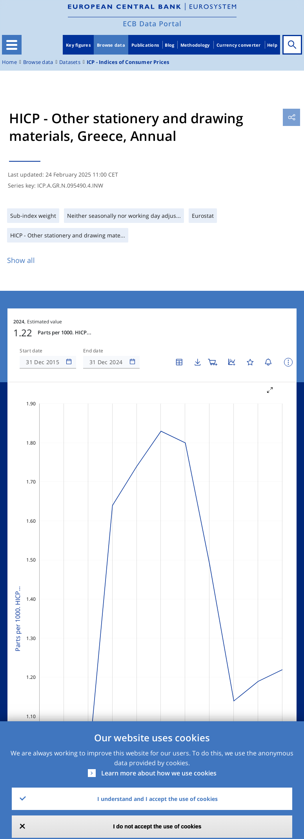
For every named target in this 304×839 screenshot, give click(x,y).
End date (93, 351)
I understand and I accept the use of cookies (157, 799)
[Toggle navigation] (12, 45)
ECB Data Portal (152, 23)
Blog (169, 45)
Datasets (69, 62)
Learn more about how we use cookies (159, 773)
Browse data (111, 45)
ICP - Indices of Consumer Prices (128, 62)
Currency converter (239, 45)
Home (9, 62)
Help (272, 45)
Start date (31, 351)
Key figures (78, 45)
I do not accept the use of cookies (157, 826)
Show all (21, 260)
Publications (145, 45)
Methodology (195, 45)
